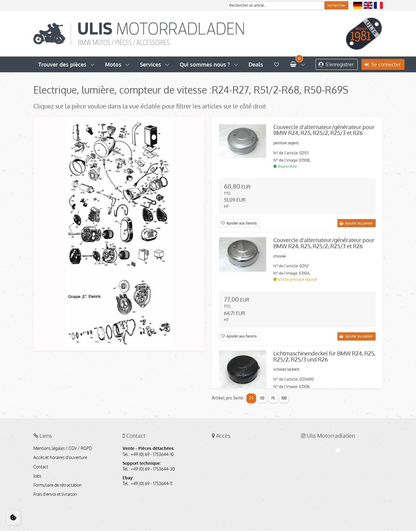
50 (262, 398)
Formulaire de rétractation (57, 485)
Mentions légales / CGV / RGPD (62, 448)
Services (150, 64)
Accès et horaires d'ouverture (60, 457)
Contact (40, 466)
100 (284, 398)
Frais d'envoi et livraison (55, 494)
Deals (256, 64)
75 (273, 398)
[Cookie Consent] (13, 517)
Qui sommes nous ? (205, 64)
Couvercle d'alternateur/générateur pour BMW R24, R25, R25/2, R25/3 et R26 (323, 130)
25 (251, 398)
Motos (113, 64)
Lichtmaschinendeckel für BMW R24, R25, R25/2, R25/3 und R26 (324, 356)
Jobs (37, 476)
